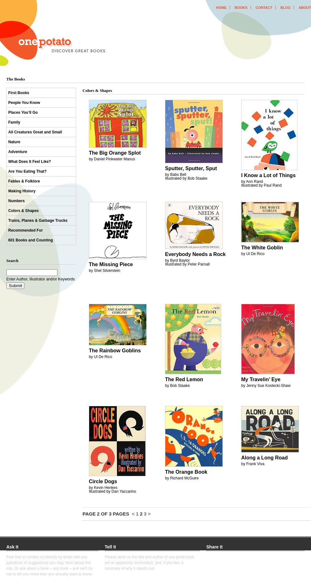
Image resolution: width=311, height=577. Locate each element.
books (241, 8)
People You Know (24, 102)
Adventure (17, 152)
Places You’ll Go (23, 112)
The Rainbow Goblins (115, 350)
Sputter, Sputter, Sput (191, 168)
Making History (22, 191)
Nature (14, 142)
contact (263, 8)
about (305, 8)
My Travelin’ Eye (261, 379)
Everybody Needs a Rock (195, 254)
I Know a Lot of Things (268, 175)
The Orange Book (186, 472)
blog (286, 8)
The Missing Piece (111, 264)
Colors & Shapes (23, 210)
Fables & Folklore (24, 181)
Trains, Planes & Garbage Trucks (38, 220)
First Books (18, 93)
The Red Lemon (184, 379)
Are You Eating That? (27, 171)
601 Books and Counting (30, 240)
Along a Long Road (264, 457)
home (221, 8)
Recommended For (25, 230)
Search (12, 260)
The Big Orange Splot (115, 153)
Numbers (16, 201)
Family (14, 122)
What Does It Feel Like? (29, 161)
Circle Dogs (103, 481)
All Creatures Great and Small (35, 132)
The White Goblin (262, 247)
